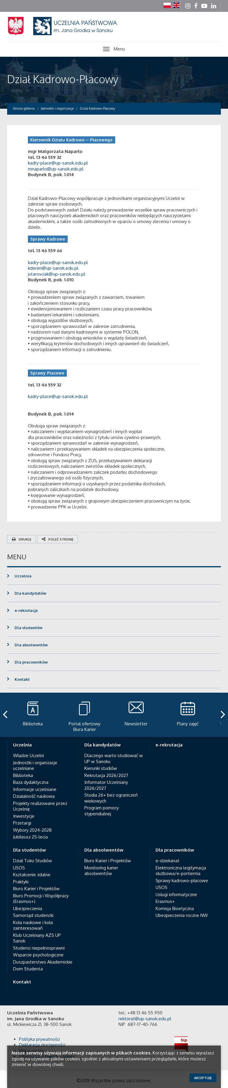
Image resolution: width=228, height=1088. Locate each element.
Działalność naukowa (34, 796)
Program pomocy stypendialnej (101, 811)
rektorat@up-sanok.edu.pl (144, 1018)
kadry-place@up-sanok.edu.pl (58, 163)
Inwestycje (23, 816)
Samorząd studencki (33, 915)
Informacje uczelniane (34, 789)
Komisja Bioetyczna (175, 908)
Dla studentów (28, 627)
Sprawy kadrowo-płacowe (182, 880)
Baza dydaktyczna (30, 782)
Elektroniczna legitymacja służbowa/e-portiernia (181, 871)
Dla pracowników (31, 662)
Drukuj (21, 539)
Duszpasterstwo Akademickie (42, 962)
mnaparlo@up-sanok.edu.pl (55, 169)
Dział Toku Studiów (32, 860)
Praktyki (20, 882)
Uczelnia (23, 576)
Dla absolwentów (31, 644)
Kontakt (22, 679)
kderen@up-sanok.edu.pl (53, 268)
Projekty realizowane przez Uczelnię (40, 806)
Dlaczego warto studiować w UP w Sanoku (113, 758)
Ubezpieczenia (27, 908)
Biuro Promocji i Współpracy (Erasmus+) (41, 898)
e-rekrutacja (26, 610)
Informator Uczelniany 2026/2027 (106, 785)
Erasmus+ (165, 901)
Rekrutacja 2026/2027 (106, 775)
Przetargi (22, 823)
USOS (19, 868)
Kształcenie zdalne (31, 874)
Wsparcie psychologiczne (38, 955)
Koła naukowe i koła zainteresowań (33, 925)
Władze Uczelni (28, 755)
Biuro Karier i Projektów (36, 888)
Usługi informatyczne (176, 894)
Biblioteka (23, 775)
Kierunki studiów (100, 768)
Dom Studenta (28, 969)
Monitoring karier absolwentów (101, 871)
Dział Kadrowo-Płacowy (62, 79)
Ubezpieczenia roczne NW (182, 915)
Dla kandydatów (30, 593)
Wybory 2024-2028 (32, 830)
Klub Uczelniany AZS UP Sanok (37, 938)
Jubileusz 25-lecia (30, 837)
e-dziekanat (167, 860)
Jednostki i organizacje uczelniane (35, 765)
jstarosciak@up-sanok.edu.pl (56, 274)
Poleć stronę (57, 539)
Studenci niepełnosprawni (39, 948)
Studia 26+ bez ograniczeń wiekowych (111, 798)
